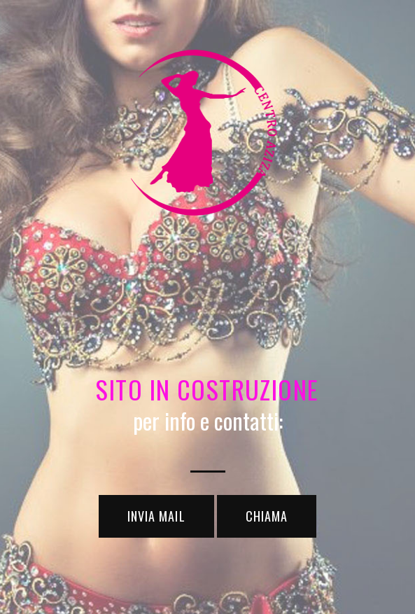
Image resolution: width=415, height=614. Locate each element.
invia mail (156, 516)
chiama (267, 516)
